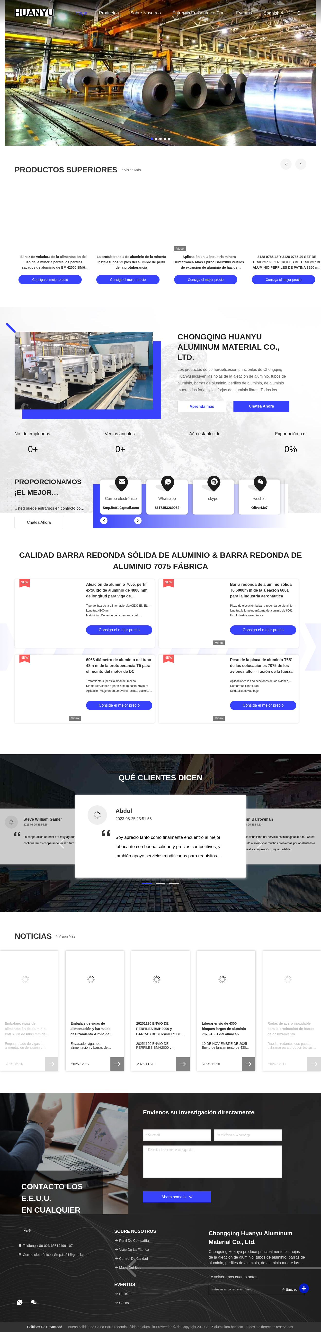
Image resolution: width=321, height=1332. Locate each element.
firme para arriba (291, 1289)
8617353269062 (167, 508)
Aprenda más (201, 406)
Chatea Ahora (39, 522)
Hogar (81, 12)
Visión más (130, 170)
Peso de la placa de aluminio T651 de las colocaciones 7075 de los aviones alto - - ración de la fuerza (261, 666)
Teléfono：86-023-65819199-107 (45, 1246)
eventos (244, 12)
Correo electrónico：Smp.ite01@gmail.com (53, 1255)
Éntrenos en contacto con (198, 12)
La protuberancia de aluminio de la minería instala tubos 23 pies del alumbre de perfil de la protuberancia (131, 262)
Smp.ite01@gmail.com (121, 508)
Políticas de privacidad (44, 1327)
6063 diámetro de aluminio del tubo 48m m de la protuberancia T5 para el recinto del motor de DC (118, 666)
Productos (109, 12)
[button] (286, 164)
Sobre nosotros (145, 12)
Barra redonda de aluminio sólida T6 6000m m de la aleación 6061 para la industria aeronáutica (261, 590)
